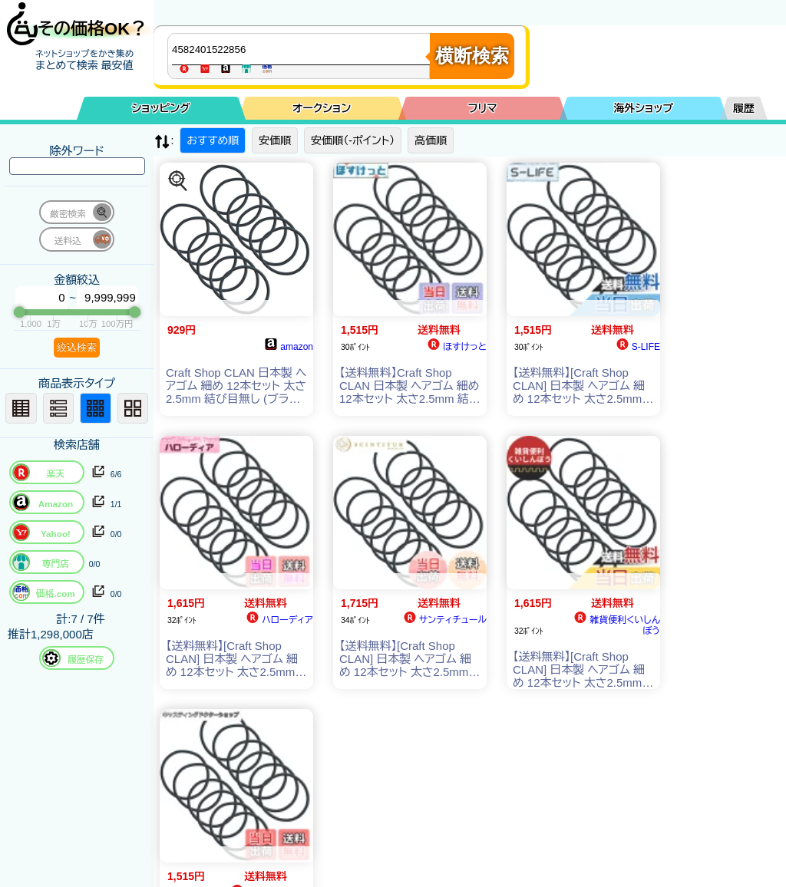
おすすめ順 (213, 140)
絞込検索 (77, 347)
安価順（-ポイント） (353, 140)
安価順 (275, 140)
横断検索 (472, 55)
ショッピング (161, 108)
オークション (321, 108)
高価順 (430, 140)
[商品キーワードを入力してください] (302, 49)
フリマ (482, 108)
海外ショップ (643, 108)
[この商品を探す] (178, 181)
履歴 (744, 108)
